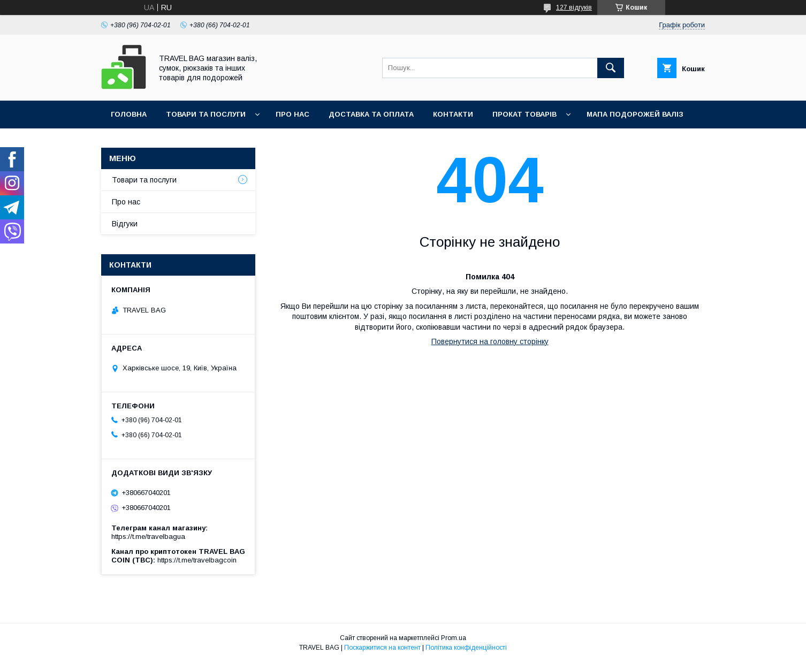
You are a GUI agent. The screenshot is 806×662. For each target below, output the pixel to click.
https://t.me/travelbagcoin (197, 560)
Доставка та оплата (371, 114)
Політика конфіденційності (466, 647)
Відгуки (125, 223)
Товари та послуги (206, 114)
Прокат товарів (524, 114)
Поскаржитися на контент (382, 647)
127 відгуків (574, 7)
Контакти (453, 114)
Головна (129, 114)
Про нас (292, 114)
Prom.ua (453, 638)
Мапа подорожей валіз (635, 114)
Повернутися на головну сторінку (490, 341)
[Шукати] (610, 68)
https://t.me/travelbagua (148, 536)
